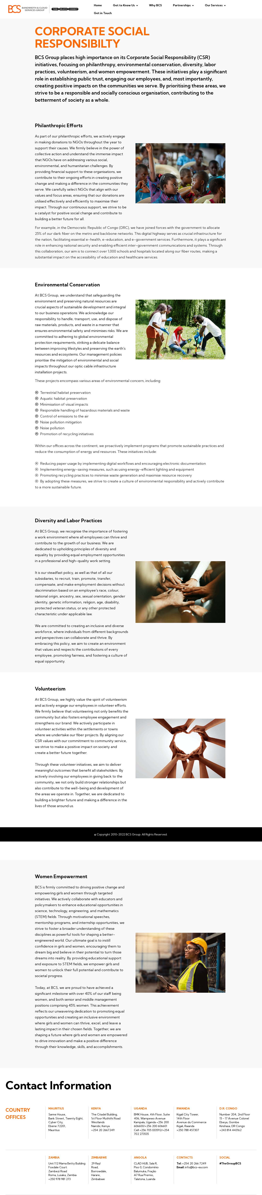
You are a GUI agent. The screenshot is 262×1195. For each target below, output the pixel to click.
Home (103, 5)
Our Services (219, 5)
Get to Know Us (129, 5)
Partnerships (187, 5)
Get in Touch (108, 13)
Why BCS (161, 5)
